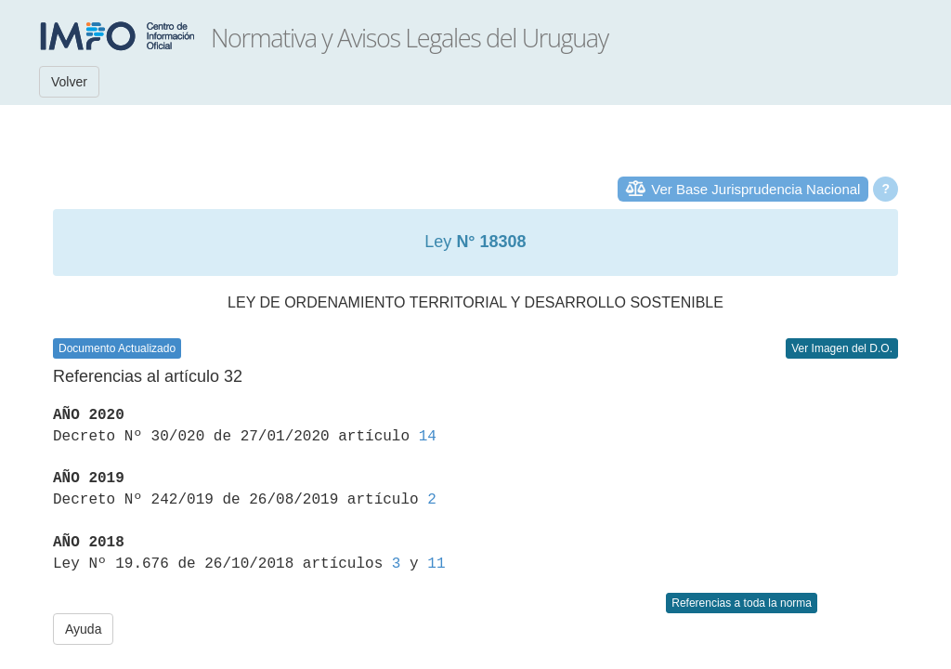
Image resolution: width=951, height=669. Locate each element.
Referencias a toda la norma (741, 603)
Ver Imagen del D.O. (841, 348)
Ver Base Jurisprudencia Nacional (755, 189)
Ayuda (83, 629)
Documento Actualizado (117, 348)
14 (427, 436)
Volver (69, 81)
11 (436, 564)
